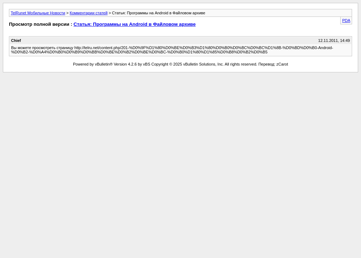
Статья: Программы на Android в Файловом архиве (135, 24)
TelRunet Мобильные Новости (38, 13)
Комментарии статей (89, 13)
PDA (346, 20)
